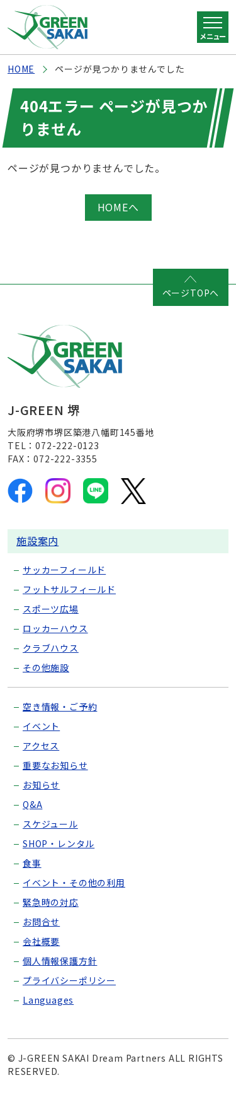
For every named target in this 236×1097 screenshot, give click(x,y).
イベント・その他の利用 (74, 882)
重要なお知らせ (55, 765)
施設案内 (37, 540)
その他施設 (46, 667)
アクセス (41, 745)
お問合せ (41, 921)
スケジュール (50, 824)
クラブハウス (51, 648)
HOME (21, 68)
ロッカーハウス (55, 628)
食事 (32, 863)
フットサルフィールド (69, 589)
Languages (48, 1000)
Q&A (32, 804)
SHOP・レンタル (58, 843)
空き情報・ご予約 (60, 706)
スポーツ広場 (51, 608)
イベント (41, 726)
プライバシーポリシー (69, 980)
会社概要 (41, 941)
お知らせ (41, 784)
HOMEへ (118, 206)
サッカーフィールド (64, 569)
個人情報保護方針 (60, 960)
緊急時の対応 (51, 902)
